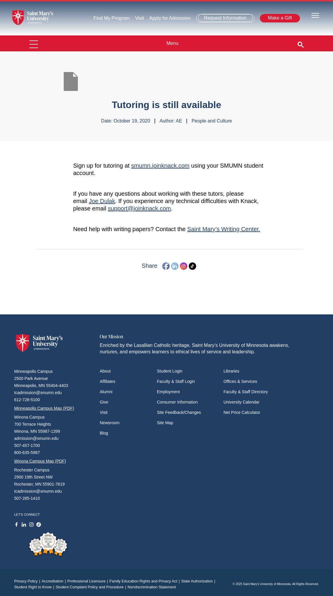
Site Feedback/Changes (179, 412)
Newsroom (109, 422)
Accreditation (54, 581)
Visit (139, 18)
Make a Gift (280, 17)
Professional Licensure (88, 581)
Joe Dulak (102, 201)
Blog (104, 433)
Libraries (232, 371)
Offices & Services (240, 381)
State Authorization (199, 581)
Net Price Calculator (242, 412)
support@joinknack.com (139, 208)
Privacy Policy (28, 581)
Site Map (165, 422)
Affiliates (107, 381)
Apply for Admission (170, 18)
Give (104, 402)
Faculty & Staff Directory (246, 391)
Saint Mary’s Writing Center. (223, 229)
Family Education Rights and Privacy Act (145, 581)
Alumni (106, 391)
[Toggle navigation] (315, 15)
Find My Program (111, 18)
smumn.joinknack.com (160, 165)
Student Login (169, 371)
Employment (168, 391)
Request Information (225, 17)
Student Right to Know (35, 587)
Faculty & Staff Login (176, 381)
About (105, 371)
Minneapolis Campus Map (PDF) (44, 408)
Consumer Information (177, 402)
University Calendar (242, 402)
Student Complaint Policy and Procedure (92, 587)
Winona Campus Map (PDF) (40, 461)
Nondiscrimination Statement (151, 587)
